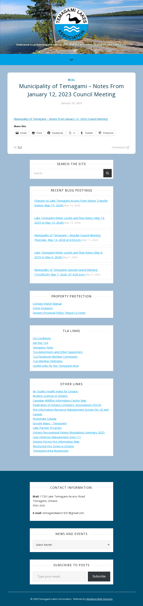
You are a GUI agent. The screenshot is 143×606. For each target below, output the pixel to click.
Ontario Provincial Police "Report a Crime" (59, 313)
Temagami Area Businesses (51, 450)
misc (71, 79)
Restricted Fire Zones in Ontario (53, 446)
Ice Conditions (42, 338)
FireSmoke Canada (44, 418)
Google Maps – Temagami (49, 423)
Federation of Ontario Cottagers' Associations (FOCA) (67, 405)
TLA (20, 147)
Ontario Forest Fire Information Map (56, 441)
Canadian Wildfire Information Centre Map (59, 400)
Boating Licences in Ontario (50, 396)
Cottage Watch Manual (47, 303)
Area (76, 366)
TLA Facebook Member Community (55, 356)
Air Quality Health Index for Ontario (55, 391)
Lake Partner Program (47, 428)
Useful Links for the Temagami (53, 366)
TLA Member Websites (48, 361)
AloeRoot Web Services (99, 599)
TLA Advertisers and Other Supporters (58, 352)
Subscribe (99, 576)
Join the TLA (40, 343)
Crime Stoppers (43, 308)
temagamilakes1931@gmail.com (63, 513)
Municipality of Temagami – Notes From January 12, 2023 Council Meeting (61, 119)
